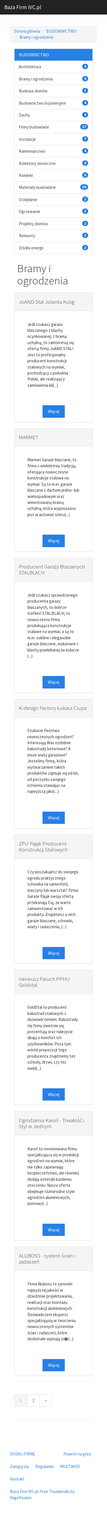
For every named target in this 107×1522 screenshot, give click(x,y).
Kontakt (17, 1479)
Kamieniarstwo (32, 151)
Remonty (27, 235)
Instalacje (27, 139)
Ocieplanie (28, 199)
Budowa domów (33, 91)
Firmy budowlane (34, 127)
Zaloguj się (19, 1466)
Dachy (24, 115)
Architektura (30, 66)
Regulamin (44, 1466)
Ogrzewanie (29, 211)
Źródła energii (31, 248)
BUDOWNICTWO (61, 31)
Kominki (26, 175)
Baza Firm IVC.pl (22, 7)
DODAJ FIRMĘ (22, 1454)
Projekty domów (33, 223)
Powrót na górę (77, 1454)
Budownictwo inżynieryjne (42, 103)
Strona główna (27, 31)
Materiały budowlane (37, 187)
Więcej (53, 411)
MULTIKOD (70, 1466)
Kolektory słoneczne (37, 163)
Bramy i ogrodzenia (36, 37)
